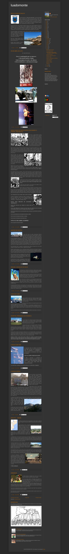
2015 (46, 28)
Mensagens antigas (38, 497)
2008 (46, 37)
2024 (46, 21)
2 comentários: (17, 414)
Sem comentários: (17, 290)
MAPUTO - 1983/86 (16, 418)
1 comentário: (17, 47)
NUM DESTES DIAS (14, 502)
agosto (48, 43)
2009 (46, 36)
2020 (46, 22)
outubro (48, 41)
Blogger (44, 549)
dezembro (48, 38)
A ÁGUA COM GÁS (16, 344)
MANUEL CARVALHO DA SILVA (19, 267)
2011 (46, 33)
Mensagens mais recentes (15, 497)
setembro (48, 42)
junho (47, 46)
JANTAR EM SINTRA (16, 230)
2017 (46, 26)
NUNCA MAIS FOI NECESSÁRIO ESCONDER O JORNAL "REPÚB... (51, 53)
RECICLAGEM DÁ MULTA (18, 13)
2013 (46, 31)
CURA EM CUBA (15, 294)
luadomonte (19, 5)
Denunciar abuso (48, 71)
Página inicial (27, 497)
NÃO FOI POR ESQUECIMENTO (21, 534)
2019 (46, 23)
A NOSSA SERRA (15, 371)
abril (47, 48)
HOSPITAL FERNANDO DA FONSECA (21, 316)
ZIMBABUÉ (14, 473)
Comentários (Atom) (17, 499)
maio (47, 47)
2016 (46, 27)
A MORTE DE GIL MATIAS (20, 539)
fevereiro (48, 66)
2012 (46, 32)
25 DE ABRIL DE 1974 (17, 51)
